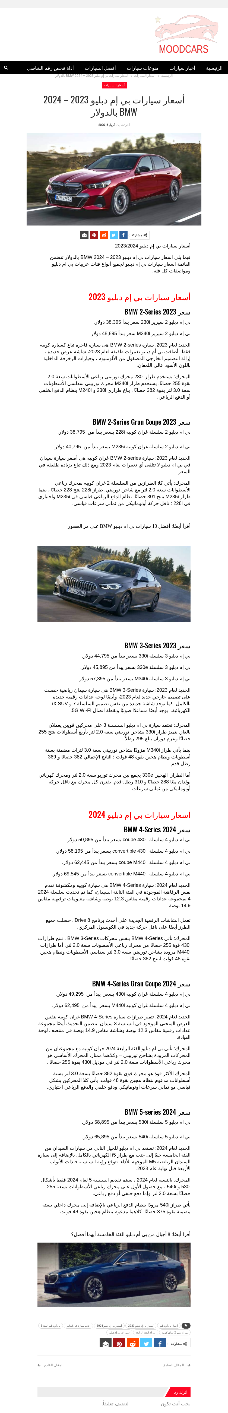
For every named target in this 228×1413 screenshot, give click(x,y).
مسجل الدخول (145, 1403)
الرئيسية (214, 67)
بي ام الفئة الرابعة (146, 1332)
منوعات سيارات (143, 67)
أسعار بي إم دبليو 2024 (109, 1325)
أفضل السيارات (100, 67)
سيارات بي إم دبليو (144, 264)
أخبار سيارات (182, 67)
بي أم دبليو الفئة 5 (50, 1325)
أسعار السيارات (114, 85)
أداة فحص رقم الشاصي (50, 67)
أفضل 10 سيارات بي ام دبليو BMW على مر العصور (119, 526)
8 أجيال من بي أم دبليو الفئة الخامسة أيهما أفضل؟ (120, 1234)
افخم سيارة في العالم (78, 1325)
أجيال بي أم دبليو (169, 1325)
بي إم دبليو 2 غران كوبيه (175, 1332)
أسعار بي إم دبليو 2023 (141, 1325)
